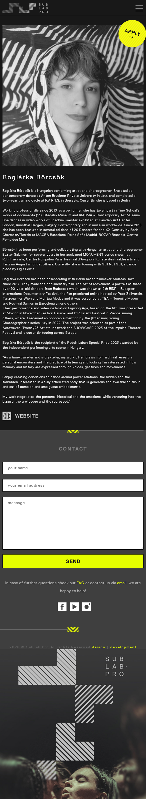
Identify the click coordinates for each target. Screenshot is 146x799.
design (99, 647)
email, (122, 583)
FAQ (80, 583)
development (123, 647)
